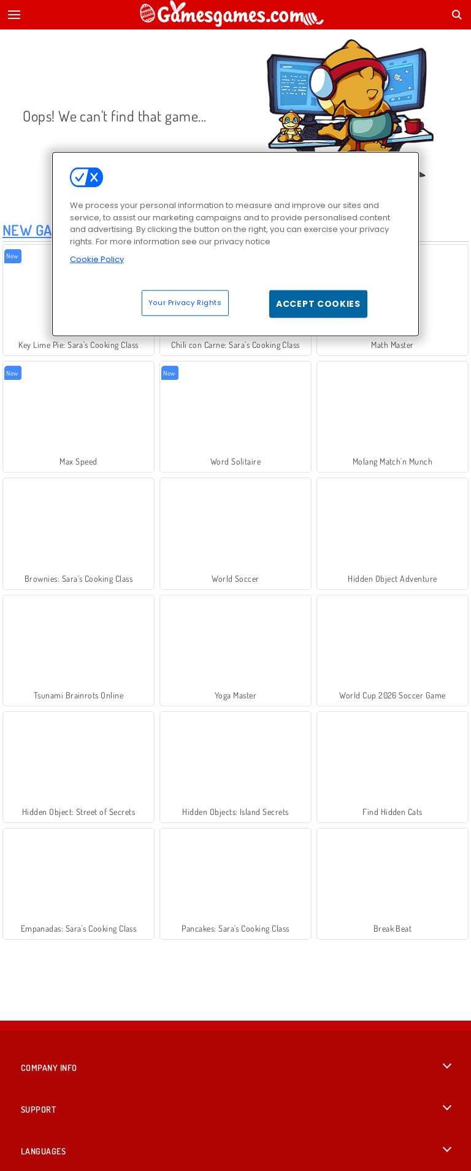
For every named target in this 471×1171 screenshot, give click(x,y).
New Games (40, 229)
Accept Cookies (318, 303)
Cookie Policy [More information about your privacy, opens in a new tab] (97, 259)
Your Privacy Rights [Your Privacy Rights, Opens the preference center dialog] (185, 302)
